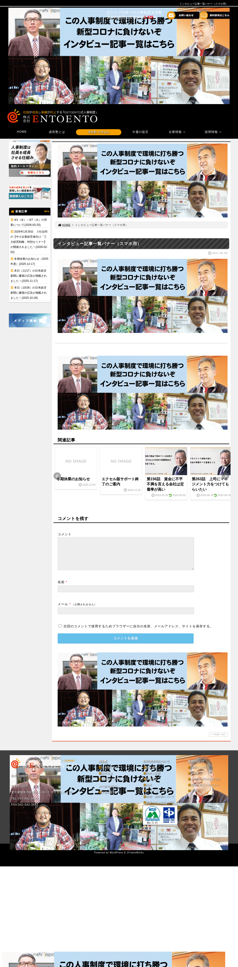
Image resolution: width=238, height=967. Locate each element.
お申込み (106, 778)
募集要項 (195, 778)
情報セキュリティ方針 (158, 807)
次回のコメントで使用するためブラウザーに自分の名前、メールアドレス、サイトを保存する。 (138, 632)
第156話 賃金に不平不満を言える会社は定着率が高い (165, 484)
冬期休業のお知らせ (73, 479)
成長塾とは (57, 132)
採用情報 (214, 132)
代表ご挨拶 (151, 778)
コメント (65, 534)
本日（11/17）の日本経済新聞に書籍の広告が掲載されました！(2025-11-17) (28, 276)
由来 (147, 790)
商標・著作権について (158, 802)
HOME (22, 131)
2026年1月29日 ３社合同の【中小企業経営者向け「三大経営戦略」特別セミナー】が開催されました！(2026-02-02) (29, 242)
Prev (57, 476)
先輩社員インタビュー (203, 790)
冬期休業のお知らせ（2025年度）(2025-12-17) (29, 261)
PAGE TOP (217, 739)
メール (63, 610)
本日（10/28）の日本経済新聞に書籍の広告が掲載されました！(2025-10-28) (28, 292)
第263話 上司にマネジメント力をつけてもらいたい (210, 484)
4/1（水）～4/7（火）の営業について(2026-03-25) (28, 222)
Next (225, 476)
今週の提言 (140, 132)
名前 (61, 587)
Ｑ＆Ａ (193, 796)
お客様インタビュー (113, 784)
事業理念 (150, 784)
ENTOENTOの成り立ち (204, 784)
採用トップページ (200, 773)
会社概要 (150, 773)
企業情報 (178, 132)
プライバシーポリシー (158, 796)
